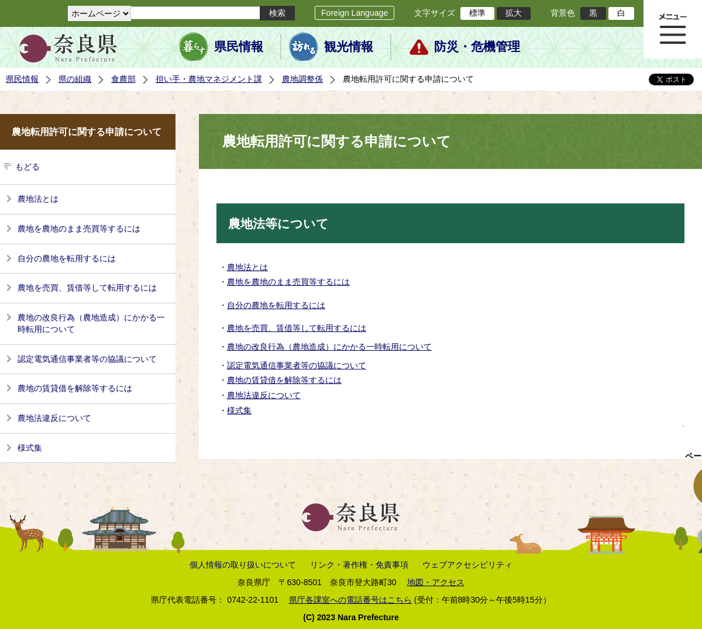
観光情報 (348, 47)
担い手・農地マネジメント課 (209, 79)
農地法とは (38, 198)
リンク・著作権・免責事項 (359, 564)
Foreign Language (354, 13)
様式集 (30, 447)
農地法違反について (54, 418)
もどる (27, 166)
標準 (477, 13)
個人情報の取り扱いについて (243, 564)
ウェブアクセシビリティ (467, 564)
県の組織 (74, 79)
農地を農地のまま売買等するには (79, 228)
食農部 (123, 79)
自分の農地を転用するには (67, 258)
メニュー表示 (673, 29)
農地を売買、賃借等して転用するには (87, 287)
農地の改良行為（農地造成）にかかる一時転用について (91, 323)
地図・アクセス (435, 582)
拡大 (513, 13)
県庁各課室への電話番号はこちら (350, 599)
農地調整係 (302, 79)
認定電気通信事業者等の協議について (87, 359)
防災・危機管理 (477, 47)
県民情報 (238, 47)
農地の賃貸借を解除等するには (75, 388)
